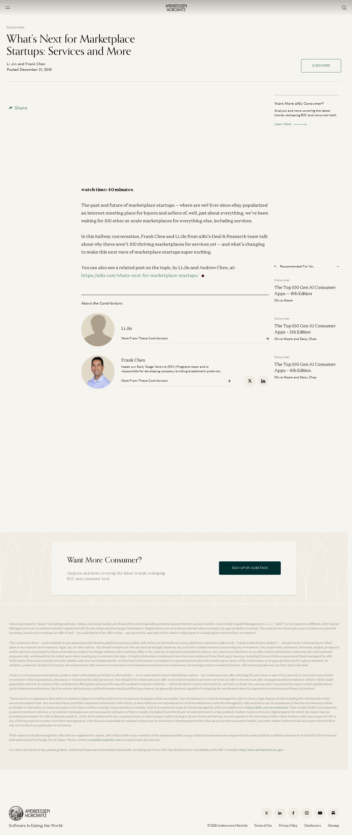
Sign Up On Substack (250, 568)
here (63, 750)
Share (18, 108)
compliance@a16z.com (104, 740)
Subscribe (321, 65)
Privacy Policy (288, 825)
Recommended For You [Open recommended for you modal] (294, 266)
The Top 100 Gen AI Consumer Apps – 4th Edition (305, 367)
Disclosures (312, 825)
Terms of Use (263, 825)
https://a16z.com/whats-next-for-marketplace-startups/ (140, 275)
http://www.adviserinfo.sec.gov (261, 750)
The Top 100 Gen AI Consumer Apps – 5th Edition (305, 329)
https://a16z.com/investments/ (266, 707)
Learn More (290, 124)
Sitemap (333, 825)
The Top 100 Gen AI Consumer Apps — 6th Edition (305, 290)
